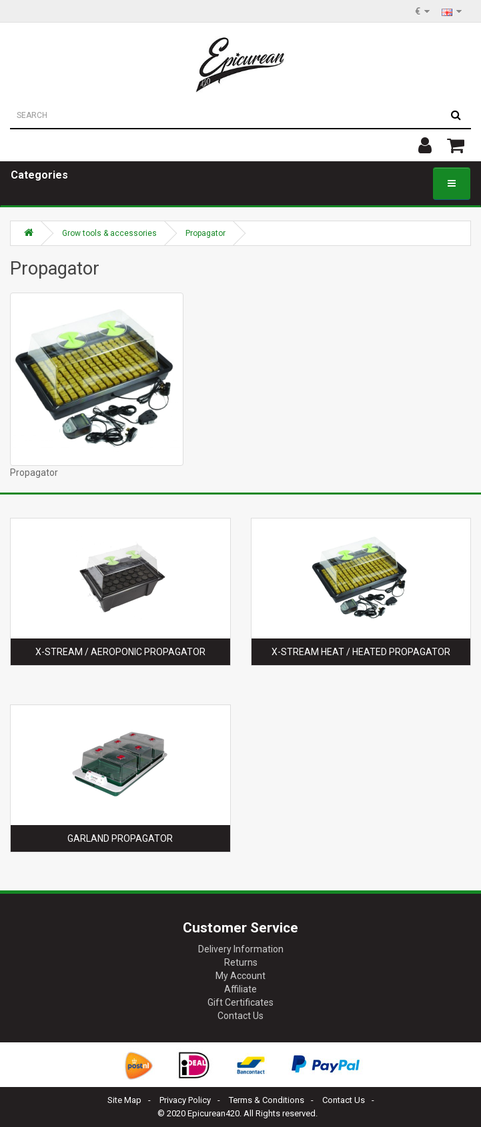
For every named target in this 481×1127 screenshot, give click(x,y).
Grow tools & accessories (109, 233)
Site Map (124, 1100)
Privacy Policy (185, 1100)
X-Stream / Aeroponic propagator (120, 651)
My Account (240, 975)
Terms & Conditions (266, 1100)
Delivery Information (241, 949)
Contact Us (240, 1015)
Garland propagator (120, 838)
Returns (241, 962)
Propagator (205, 233)
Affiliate (240, 989)
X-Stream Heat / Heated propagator (361, 651)
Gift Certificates (240, 1002)
